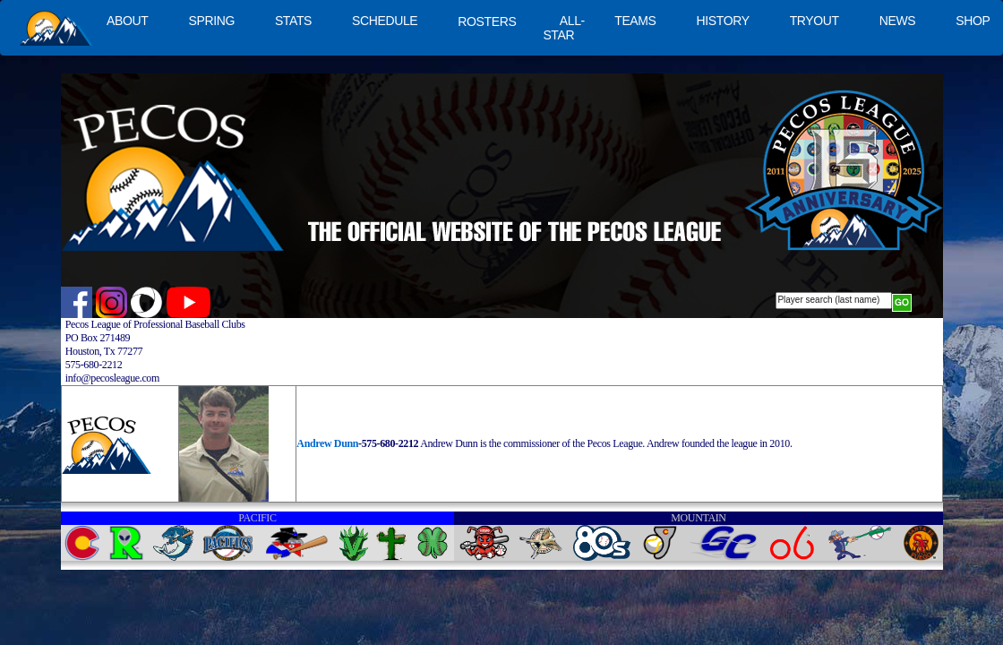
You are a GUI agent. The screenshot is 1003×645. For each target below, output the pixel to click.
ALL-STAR (563, 27)
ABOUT (127, 20)
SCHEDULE (384, 20)
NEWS (897, 20)
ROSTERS (487, 21)
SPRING (211, 20)
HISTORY (723, 20)
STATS (293, 20)
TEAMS (635, 20)
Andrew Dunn (327, 443)
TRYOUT (814, 20)
